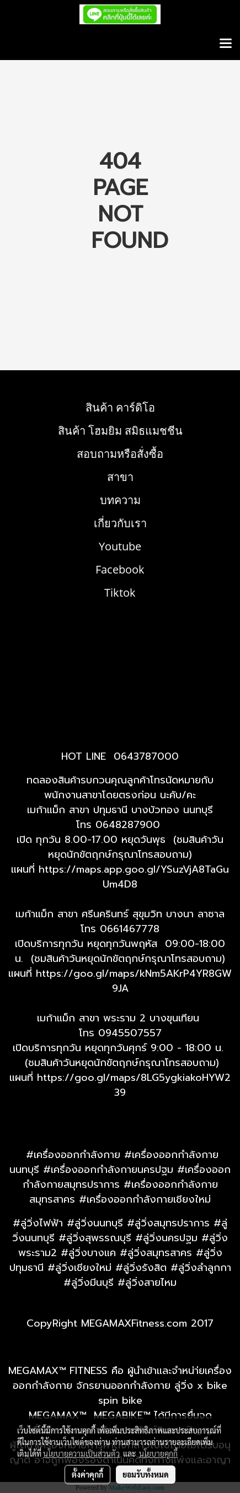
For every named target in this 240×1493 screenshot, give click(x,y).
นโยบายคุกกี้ (158, 1453)
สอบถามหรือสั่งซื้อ (120, 453)
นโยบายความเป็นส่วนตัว (81, 1453)
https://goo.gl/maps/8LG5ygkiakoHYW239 (134, 1085)
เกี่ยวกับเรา (120, 523)
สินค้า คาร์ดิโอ (120, 407)
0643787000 (146, 756)
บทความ (120, 500)
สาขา (120, 476)
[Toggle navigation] (226, 44)
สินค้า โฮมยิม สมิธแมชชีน (120, 430)
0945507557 (130, 1033)
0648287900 (127, 824)
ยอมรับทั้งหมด (145, 1474)
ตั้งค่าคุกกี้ (87, 1474)
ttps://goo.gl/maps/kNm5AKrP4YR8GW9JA (137, 981)
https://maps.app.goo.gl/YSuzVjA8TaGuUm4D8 (134, 877)
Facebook (120, 569)
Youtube (120, 546)
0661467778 (129, 929)
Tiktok (120, 592)
